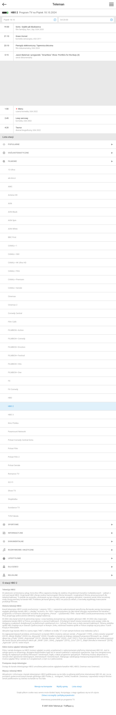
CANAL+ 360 (13, 254)
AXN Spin (12, 220)
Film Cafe (12, 322)
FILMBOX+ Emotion (16, 347)
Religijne (13, 575)
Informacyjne (15, 533)
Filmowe (12, 161)
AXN (10, 203)
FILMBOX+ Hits (14, 364)
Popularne (13, 144)
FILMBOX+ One (14, 372)
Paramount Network (17, 431)
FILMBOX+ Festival (16, 355)
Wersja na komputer (43, 686)
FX (9, 381)
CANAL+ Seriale (15, 288)
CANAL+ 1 (12, 246)
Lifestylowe (14, 558)
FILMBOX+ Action (16, 330)
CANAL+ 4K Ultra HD (17, 262)
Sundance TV (14, 507)
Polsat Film (13, 448)
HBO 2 (11, 406)
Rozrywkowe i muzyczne (21, 550)
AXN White (12, 229)
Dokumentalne (16, 541)
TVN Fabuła (13, 516)
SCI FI (10, 482)
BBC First (12, 237)
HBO (10, 398)
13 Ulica (11, 169)
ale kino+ (12, 178)
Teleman (58, 4)
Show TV (12, 491)
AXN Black (12, 212)
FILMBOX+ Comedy (16, 338)
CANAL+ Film (14, 271)
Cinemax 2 (12, 305)
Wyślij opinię (62, 686)
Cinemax (12, 296)
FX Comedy (13, 389)
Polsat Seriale (14, 465)
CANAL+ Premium (16, 279)
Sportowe (13, 524)
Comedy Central (15, 313)
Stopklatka (12, 499)
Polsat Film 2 (13, 457)
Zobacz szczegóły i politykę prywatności (58, 695)
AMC (10, 186)
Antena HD (12, 195)
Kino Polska (13, 423)
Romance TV (13, 474)
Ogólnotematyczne (18, 153)
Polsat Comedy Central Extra (20, 440)
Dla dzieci (13, 567)
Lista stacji (77, 686)
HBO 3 (11, 414)
